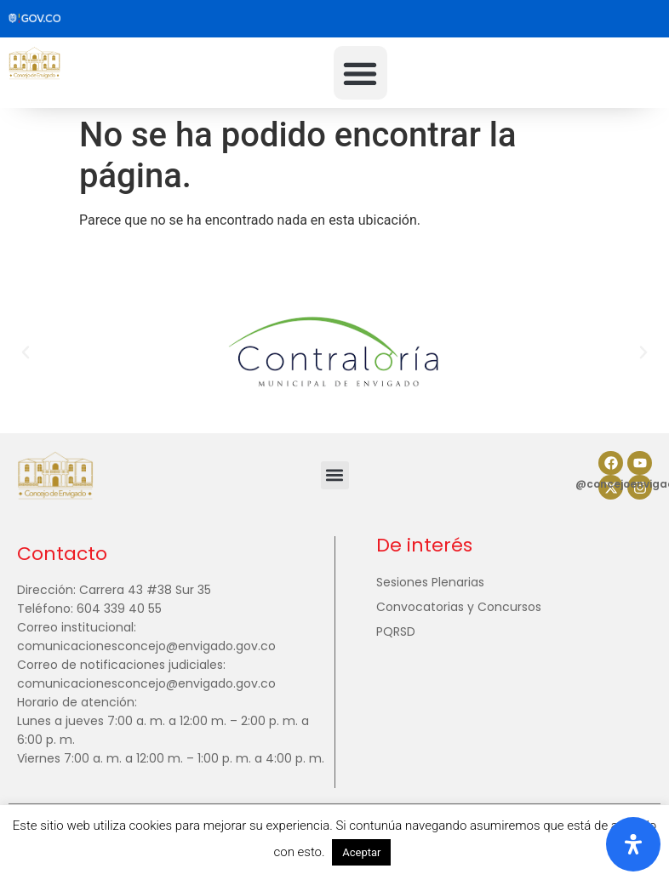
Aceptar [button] (361, 852)
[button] (360, 73)
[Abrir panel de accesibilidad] (633, 844)
